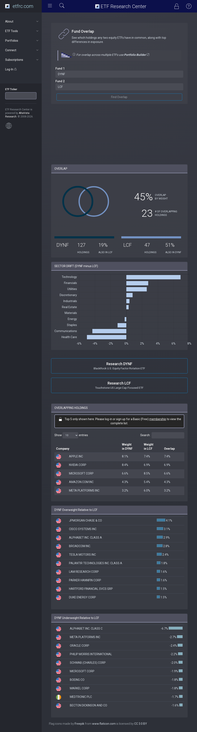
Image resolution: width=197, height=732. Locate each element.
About (22, 21)
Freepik (79, 723)
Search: (162, 435)
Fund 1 (60, 68)
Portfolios (22, 40)
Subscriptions (22, 59)
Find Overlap (119, 97)
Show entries (71, 435)
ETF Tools (22, 31)
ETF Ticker (11, 89)
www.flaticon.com (104, 723)
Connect (22, 50)
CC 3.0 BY (140, 723)
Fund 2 (60, 81)
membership (157, 419)
